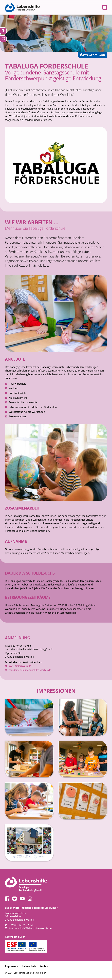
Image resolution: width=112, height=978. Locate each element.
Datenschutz (30, 966)
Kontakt (46, 966)
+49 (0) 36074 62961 (21, 666)
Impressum (12, 966)
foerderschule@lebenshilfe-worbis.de (30, 670)
